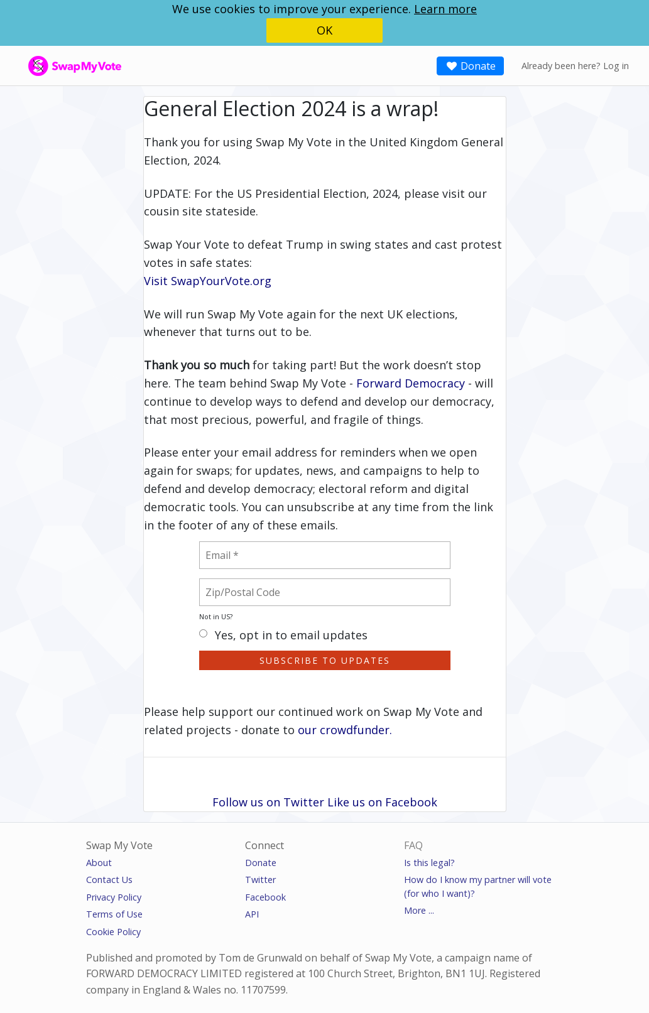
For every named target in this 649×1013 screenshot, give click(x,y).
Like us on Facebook (382, 802)
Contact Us (109, 880)
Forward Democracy (410, 383)
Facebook (265, 897)
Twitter (260, 880)
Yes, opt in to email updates (283, 635)
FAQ (413, 845)
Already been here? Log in (575, 66)
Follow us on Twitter (268, 802)
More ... (419, 910)
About (99, 863)
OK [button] (324, 30)
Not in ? (215, 616)
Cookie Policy (113, 932)
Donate (470, 66)
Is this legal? (429, 863)
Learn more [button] (445, 8)
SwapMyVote (55, 64)
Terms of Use (114, 914)
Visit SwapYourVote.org (207, 280)
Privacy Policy (113, 897)
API (252, 914)
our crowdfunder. (345, 729)
